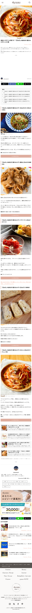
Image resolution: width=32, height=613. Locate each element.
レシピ (11, 481)
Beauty (24, 570)
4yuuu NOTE (24, 579)
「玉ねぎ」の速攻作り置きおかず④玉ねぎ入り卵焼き (15, 99)
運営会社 (15, 598)
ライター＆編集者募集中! (16, 600)
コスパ (5, 484)
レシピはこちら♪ (15, 156)
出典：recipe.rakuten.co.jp (12, 194)
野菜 (5, 481)
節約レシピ (6, 486)
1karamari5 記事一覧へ (23, 478)
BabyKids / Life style (24, 576)
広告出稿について (24, 595)
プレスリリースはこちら (9, 595)
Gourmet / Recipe (8, 573)
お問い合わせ (17, 595)
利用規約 (3, 597)
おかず (27, 484)
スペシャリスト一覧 (9, 598)
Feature (8, 579)
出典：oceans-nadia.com (24, 38)
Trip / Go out (8, 576)
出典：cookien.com (7, 134)
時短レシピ (20, 484)
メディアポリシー (9, 597)
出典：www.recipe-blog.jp (12, 255)
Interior (24, 573)
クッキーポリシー (26, 597)
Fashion (8, 570)
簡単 (17, 481)
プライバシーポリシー (17, 597)
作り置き (12, 484)
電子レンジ (24, 481)
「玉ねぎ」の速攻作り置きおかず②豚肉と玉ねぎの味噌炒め (17, 94)
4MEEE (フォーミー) (22, 598)
